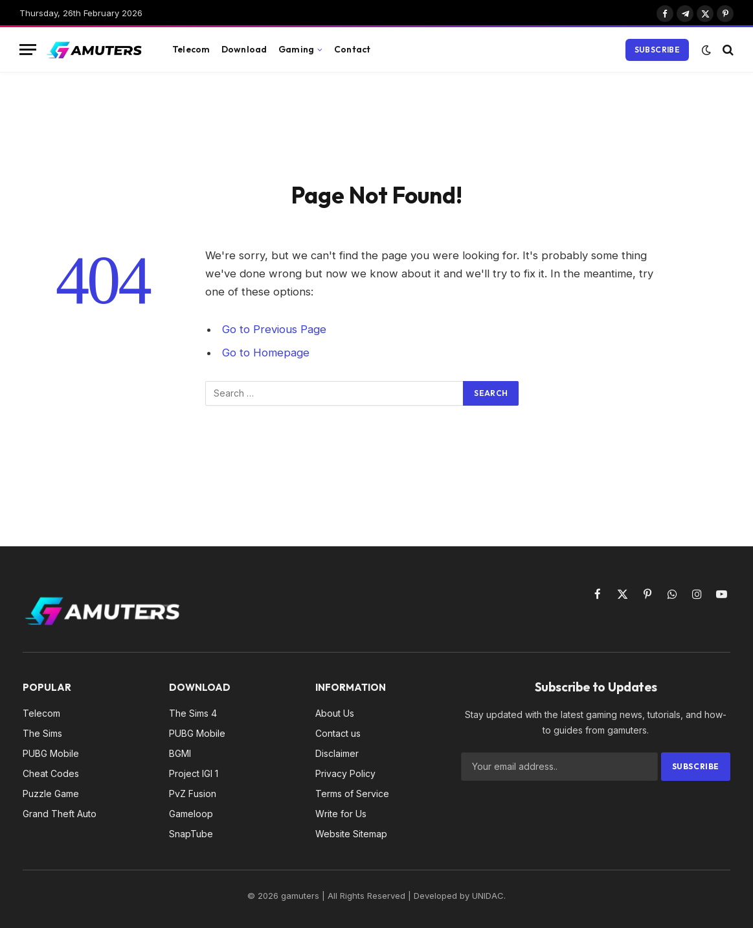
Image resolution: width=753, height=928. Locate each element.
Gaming (296, 49)
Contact (352, 49)
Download (244, 49)
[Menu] (27, 49)
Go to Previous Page (274, 329)
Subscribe (657, 49)
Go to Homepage (265, 352)
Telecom (191, 49)
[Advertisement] (377, 124)
